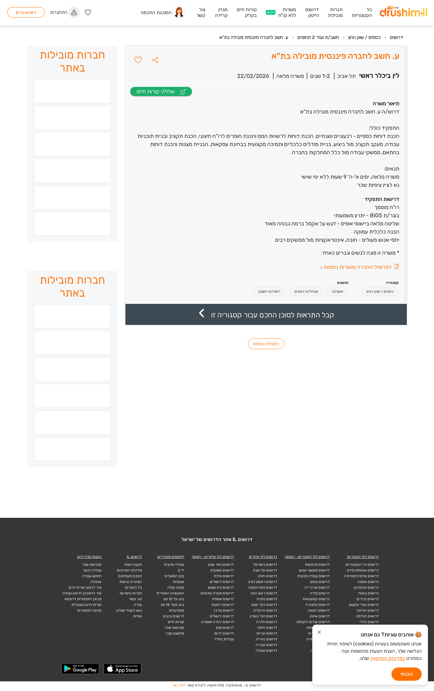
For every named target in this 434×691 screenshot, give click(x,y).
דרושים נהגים (173, 616)
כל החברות (133, 587)
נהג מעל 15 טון (172, 605)
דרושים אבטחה (318, 628)
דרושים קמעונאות (316, 599)
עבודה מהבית (174, 564)
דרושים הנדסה (367, 616)
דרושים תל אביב (265, 570)
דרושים (396, 37)
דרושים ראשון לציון (262, 582)
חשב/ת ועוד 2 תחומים (314, 37)
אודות (137, 616)
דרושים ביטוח (368, 593)
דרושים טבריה (266, 645)
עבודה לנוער (92, 570)
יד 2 (181, 570)
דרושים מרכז (224, 610)
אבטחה (178, 582)
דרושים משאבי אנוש (314, 570)
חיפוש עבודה (92, 576)
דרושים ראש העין (264, 593)
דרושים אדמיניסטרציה (361, 576)
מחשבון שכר (174, 633)
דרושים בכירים (368, 599)
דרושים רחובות (222, 605)
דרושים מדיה (320, 593)
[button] (155, 59)
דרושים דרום (224, 633)
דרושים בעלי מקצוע (364, 605)
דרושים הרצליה (265, 610)
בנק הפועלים (174, 576)
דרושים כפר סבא (264, 605)
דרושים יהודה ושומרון (217, 622)
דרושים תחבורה (318, 605)
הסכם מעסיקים (130, 576)
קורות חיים (176, 622)
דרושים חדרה (266, 622)
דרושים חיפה (267, 628)
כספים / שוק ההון (362, 37)
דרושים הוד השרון (263, 616)
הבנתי (406, 674)
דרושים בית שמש (221, 587)
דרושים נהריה (266, 639)
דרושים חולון (267, 576)
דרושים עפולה (266, 650)
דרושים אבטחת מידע (363, 570)
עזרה (138, 605)
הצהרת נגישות (130, 582)
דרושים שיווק (320, 616)
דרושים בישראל (265, 564)
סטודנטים (176, 610)
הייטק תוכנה (320, 650)
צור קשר (135, 599)
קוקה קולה (175, 587)
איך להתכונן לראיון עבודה (82, 593)
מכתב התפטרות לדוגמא (83, 599)
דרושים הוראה (368, 610)
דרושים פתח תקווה (262, 587)
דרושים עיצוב (320, 582)
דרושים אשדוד (223, 599)
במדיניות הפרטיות (387, 658)
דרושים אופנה (368, 582)
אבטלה (96, 582)
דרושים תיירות (319, 633)
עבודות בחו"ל (224, 639)
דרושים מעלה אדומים (217, 593)
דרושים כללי (369, 622)
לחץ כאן (179, 685)
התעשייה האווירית (170, 593)
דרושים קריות (266, 633)
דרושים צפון (225, 628)
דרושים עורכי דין (317, 587)
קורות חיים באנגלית (86, 605)
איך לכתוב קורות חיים (85, 587)
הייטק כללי (321, 645)
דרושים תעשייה (318, 639)
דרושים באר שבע (221, 564)
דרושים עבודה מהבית (313, 576)
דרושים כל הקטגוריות (362, 564)
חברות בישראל (130, 593)
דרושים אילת (224, 576)
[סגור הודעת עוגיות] (319, 633)
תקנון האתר (133, 564)
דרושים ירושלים (222, 582)
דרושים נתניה (266, 599)
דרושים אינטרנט (366, 587)
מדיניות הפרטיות (129, 570)
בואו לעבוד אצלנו (129, 610)
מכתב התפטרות (89, 610)
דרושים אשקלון (222, 570)
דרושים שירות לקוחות (313, 622)
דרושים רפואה (319, 610)
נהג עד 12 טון (174, 599)
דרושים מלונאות (317, 564)
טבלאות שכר (174, 628)
